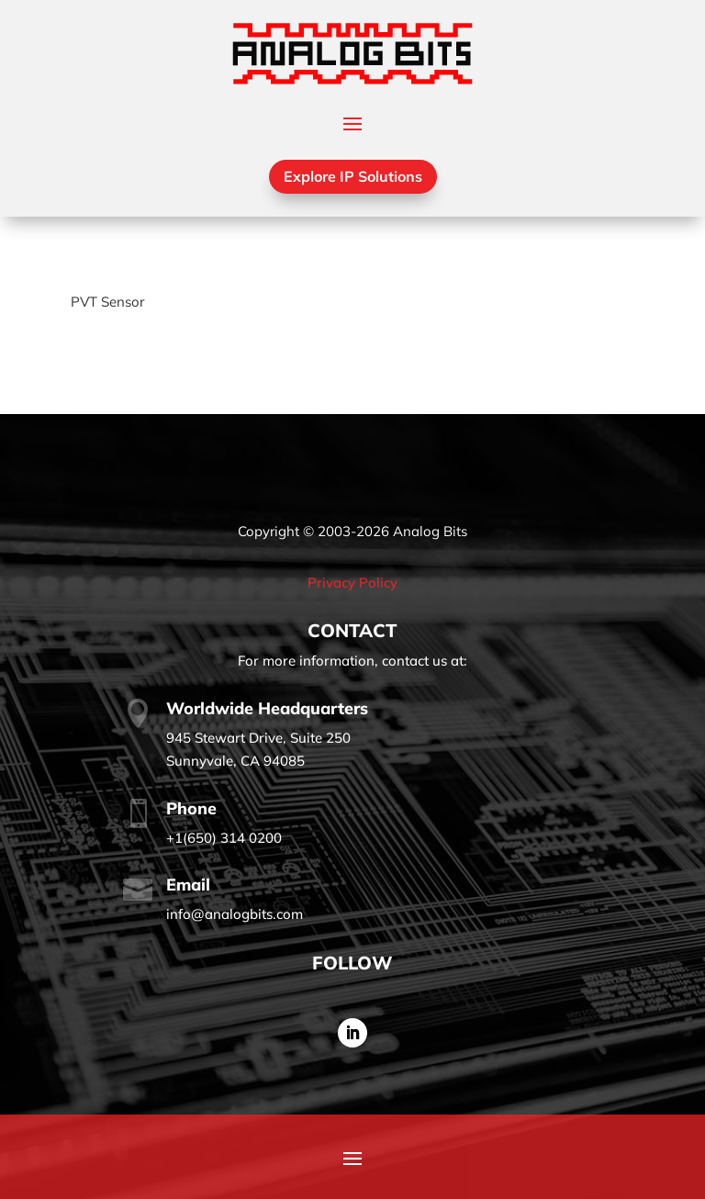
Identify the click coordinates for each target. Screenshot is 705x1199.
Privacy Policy (352, 582)
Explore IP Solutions (353, 176)
